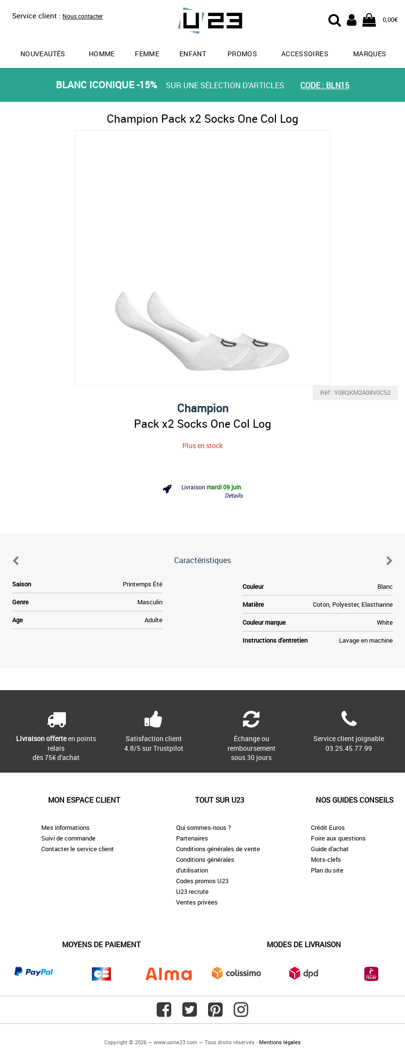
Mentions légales (280, 1042)
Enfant (192, 53)
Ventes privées (197, 902)
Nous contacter (83, 16)
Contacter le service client (77, 848)
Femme (147, 53)
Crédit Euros (328, 827)
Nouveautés (42, 53)
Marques (369, 53)
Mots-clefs (326, 859)
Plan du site (327, 870)
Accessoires (304, 53)
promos (242, 53)
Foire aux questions (338, 838)
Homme (102, 53)
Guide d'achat (330, 848)
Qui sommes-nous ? (203, 827)
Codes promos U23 (202, 880)
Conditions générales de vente (218, 848)
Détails (234, 495)
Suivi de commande (68, 838)
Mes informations (65, 827)
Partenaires (192, 838)
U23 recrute (192, 891)
